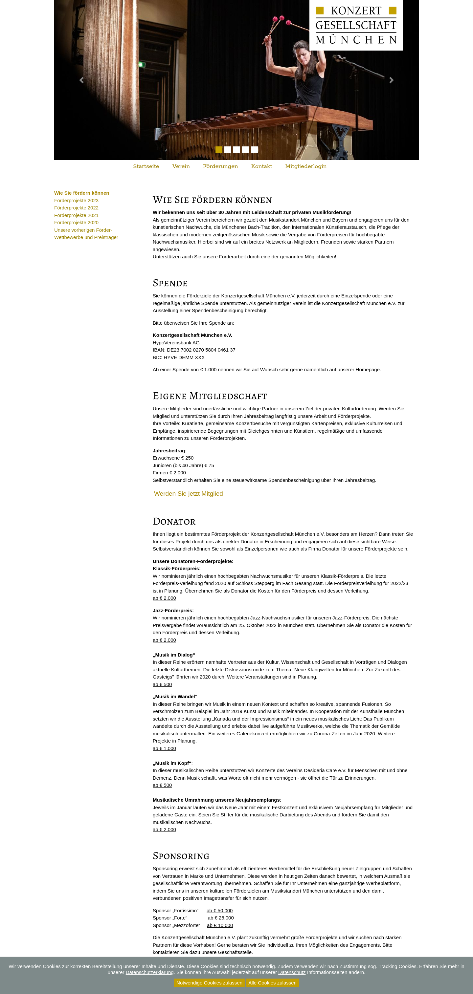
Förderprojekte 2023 (76, 200)
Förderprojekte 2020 (76, 222)
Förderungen (220, 166)
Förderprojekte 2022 (76, 207)
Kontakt (261, 166)
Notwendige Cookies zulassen (209, 982)
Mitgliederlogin (306, 166)
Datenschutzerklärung (150, 972)
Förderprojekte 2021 (76, 215)
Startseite (146, 166)
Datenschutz (291, 972)
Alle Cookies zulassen (272, 982)
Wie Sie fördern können (81, 193)
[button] (81, 80)
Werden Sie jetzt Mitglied (188, 493)
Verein (181, 166)
